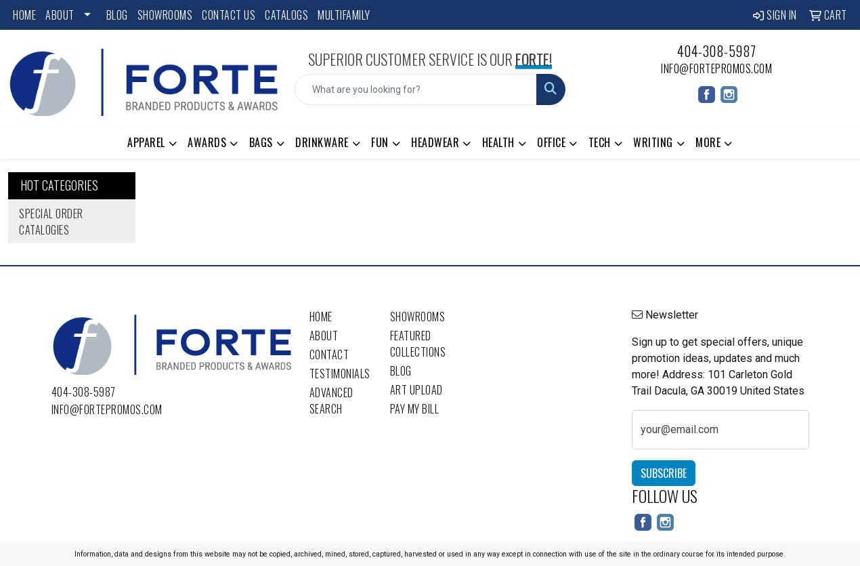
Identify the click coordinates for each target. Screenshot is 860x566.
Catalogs (286, 15)
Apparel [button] (146, 142)
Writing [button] (653, 142)
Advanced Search (331, 400)
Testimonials (339, 373)
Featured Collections (418, 343)
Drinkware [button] (322, 142)
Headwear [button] (435, 142)
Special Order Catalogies (51, 221)
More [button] (708, 142)
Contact (329, 354)
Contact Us (228, 15)
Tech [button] (599, 142)
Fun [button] (380, 142)
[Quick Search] (415, 89)
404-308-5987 (716, 51)
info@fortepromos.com (716, 68)
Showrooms (165, 15)
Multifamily (344, 15)
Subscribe (664, 473)
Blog (117, 15)
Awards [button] (207, 142)
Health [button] (498, 142)
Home (24, 15)
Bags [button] (261, 142)
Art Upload (416, 390)
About (59, 15)
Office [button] (551, 142)
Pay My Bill (414, 409)
